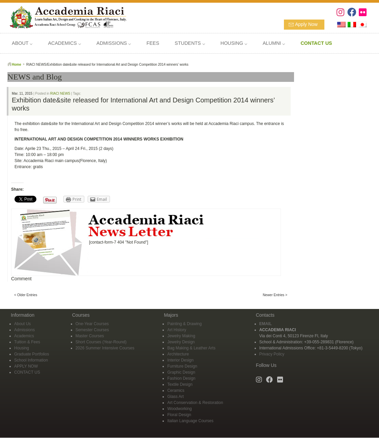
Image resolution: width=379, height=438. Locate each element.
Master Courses (90, 336)
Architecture (178, 354)
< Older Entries (25, 295)
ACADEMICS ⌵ (64, 43)
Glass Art (175, 396)
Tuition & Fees (27, 342)
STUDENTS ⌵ (190, 43)
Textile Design (180, 384)
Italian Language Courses (190, 420)
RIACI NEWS (60, 93)
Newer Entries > (275, 295)
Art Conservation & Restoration (195, 402)
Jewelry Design (181, 342)
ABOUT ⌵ (22, 43)
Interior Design (180, 360)
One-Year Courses (92, 323)
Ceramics (175, 390)
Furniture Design (182, 366)
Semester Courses (92, 329)
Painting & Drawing (184, 323)
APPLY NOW (26, 366)
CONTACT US (27, 372)
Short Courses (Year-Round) (101, 342)
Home (16, 64)
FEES (152, 43)
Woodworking (179, 408)
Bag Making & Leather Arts (191, 348)
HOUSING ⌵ (234, 43)
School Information (31, 360)
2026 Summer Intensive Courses (105, 348)
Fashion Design (181, 378)
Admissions (24, 329)
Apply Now (306, 24)
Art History (176, 329)
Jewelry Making (181, 336)
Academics (24, 336)
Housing (21, 348)
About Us (22, 323)
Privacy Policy (272, 354)
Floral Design (179, 414)
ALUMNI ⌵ (274, 43)
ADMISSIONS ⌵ (113, 43)
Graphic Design (181, 372)
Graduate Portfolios (31, 354)
